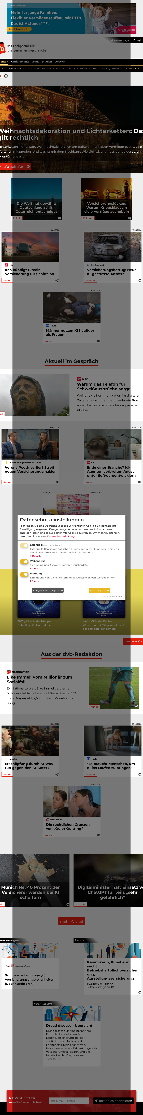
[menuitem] (136, 40)
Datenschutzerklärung (61, 536)
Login (137, 40)
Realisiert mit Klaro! (112, 596)
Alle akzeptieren (99, 590)
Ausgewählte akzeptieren (48, 590)
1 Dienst (35, 568)
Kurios (7, 280)
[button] (6, 75)
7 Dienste (36, 555)
